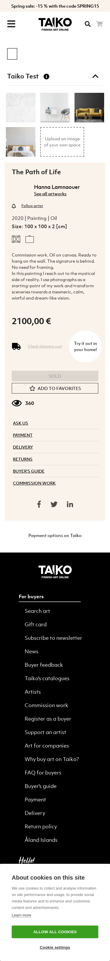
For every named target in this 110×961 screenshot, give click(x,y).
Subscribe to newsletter (53, 638)
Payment (35, 799)
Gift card (36, 624)
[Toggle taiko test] (95, 76)
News (31, 651)
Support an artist (45, 732)
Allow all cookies (55, 932)
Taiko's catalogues (47, 678)
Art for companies (47, 745)
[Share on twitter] (54, 504)
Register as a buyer (48, 718)
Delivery (35, 813)
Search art (37, 611)
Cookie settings (55, 947)
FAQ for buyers (43, 772)
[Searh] (88, 24)
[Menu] (11, 24)
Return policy (41, 826)
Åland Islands (41, 840)
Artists (33, 691)
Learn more (21, 915)
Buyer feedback (44, 664)
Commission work (46, 705)
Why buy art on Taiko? (52, 759)
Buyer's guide (41, 786)
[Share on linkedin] (70, 504)
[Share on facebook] (39, 504)
